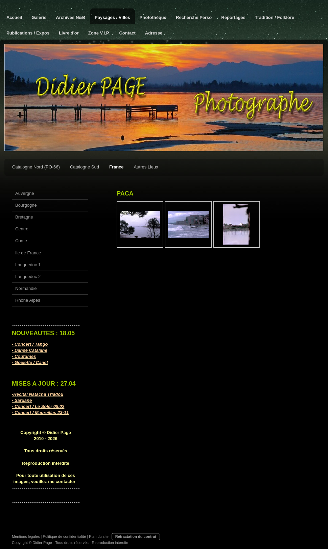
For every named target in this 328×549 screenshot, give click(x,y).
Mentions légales (26, 536)
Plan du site (98, 536)
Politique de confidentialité (64, 536)
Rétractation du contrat (135, 536)
